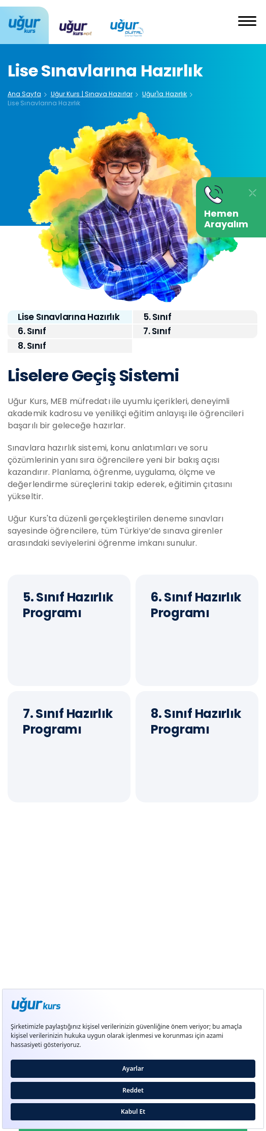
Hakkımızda (154, 923)
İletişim (21, 966)
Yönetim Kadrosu (40, 945)
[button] (247, 22)
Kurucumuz (28, 923)
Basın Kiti (149, 945)
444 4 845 (133, 881)
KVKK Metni (154, 966)
